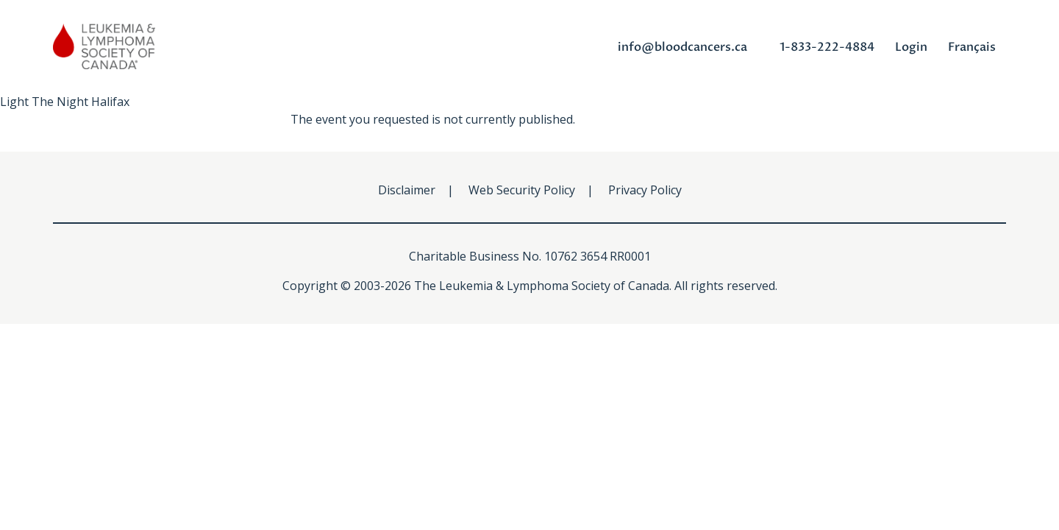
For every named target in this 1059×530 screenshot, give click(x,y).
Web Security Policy (521, 190)
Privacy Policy (645, 190)
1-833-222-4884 (827, 47)
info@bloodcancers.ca (682, 47)
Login (911, 47)
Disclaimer (406, 190)
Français (972, 47)
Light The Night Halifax (64, 101)
